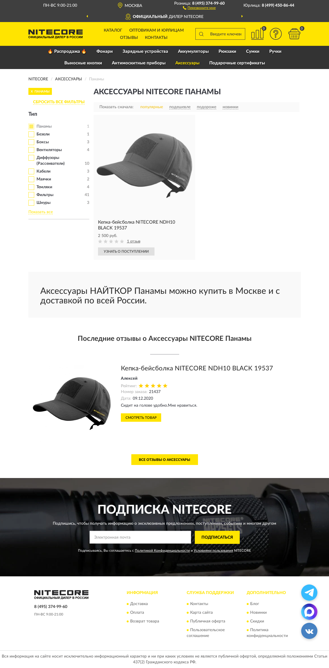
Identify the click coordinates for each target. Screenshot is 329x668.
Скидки (257, 622)
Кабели (43, 171)
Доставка (139, 604)
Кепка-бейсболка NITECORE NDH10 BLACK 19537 (197, 368)
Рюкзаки (227, 51)
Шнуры (43, 203)
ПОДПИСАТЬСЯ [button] (217, 537)
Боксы (43, 142)
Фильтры (45, 195)
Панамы (44, 126)
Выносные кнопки (83, 63)
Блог (254, 604)
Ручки (275, 51)
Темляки (44, 187)
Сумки (252, 51)
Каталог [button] (113, 30)
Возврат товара (144, 622)
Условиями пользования (213, 550)
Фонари (105, 51)
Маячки (44, 179)
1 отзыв (133, 241)
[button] (199, 7)
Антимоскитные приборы (139, 63)
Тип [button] (32, 114)
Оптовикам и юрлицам (156, 30)
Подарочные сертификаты (237, 63)
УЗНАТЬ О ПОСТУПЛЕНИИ (126, 251)
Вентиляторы (49, 150)
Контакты (156, 38)
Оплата (137, 613)
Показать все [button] (40, 212)
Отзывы (129, 38)
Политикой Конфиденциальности (162, 550)
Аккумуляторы (193, 51)
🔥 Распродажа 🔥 (67, 51)
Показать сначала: (116, 107)
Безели (43, 134)
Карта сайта (201, 613)
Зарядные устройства (145, 51)
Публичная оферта (207, 622)
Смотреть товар (141, 417)
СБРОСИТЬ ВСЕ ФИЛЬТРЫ (59, 102)
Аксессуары (187, 63)
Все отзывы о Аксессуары (164, 459)
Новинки (258, 613)
